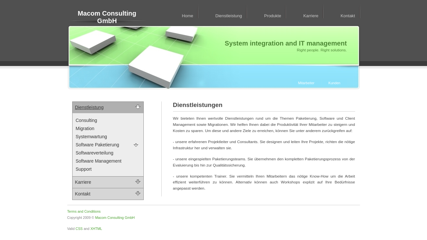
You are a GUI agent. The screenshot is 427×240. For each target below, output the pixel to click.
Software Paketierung (97, 144)
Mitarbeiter (306, 83)
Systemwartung (91, 136)
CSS (79, 229)
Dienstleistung (228, 15)
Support (84, 169)
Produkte (272, 15)
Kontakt (347, 15)
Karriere (310, 15)
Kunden (334, 83)
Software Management (99, 161)
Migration (85, 128)
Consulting (86, 120)
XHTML (96, 229)
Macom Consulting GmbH (107, 17)
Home (187, 15)
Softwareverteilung (94, 152)
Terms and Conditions (84, 211)
